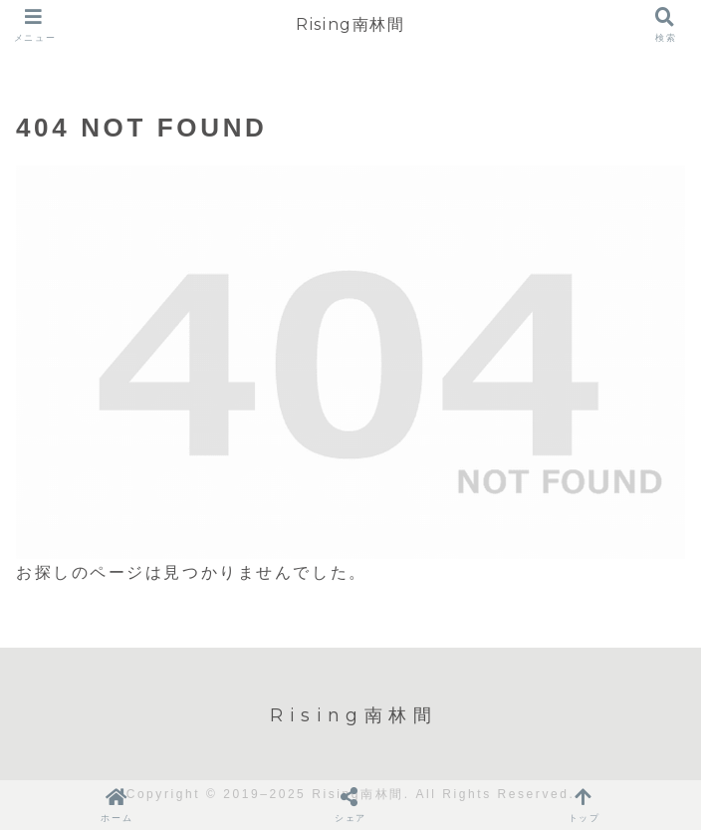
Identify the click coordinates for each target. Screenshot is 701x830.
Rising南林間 (350, 24)
